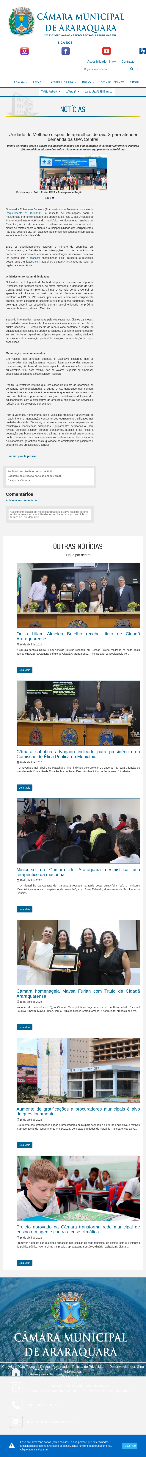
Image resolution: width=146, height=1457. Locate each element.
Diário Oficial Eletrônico (98, 91)
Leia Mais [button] (24, 669)
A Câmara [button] (20, 82)
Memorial (135, 82)
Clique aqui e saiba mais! (34, 1449)
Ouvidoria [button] (72, 91)
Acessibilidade (96, 61)
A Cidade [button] (39, 82)
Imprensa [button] (88, 82)
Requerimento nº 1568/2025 (24, 213)
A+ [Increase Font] (114, 61)
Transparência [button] (50, 91)
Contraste (128, 61)
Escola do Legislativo (112, 82)
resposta (35, 257)
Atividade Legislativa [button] (63, 82)
